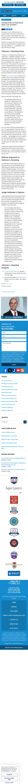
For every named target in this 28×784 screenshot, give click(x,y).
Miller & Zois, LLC (20, 643)
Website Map (14, 624)
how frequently (21, 277)
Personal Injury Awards (9, 389)
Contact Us (14, 619)
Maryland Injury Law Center (9, 436)
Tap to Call (8, 4)
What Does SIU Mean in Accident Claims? (13, 469)
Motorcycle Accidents (8, 395)
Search (25, 421)
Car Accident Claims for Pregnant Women (13, 458)
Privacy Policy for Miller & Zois (14, 615)
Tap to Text (20, 4)
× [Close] (17, 766)
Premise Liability (7, 407)
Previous (4, 291)
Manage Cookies (9, 782)
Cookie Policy (17, 596)
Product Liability (7, 410)
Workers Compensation (9, 401)
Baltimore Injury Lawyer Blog (9, 439)
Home (4, 15)
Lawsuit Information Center (9, 443)
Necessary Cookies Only (9, 778)
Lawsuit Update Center (7, 432)
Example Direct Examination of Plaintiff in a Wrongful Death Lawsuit (13, 463)
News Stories (6, 392)
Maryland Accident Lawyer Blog (14, 11)
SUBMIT (14, 364)
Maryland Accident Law (9, 383)
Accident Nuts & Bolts (9, 398)
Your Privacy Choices (8, 596)
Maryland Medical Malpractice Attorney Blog (12, 447)
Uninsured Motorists (8, 404)
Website (14, 606)
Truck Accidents (7, 386)
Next (14, 291)
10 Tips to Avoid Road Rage (11, 271)
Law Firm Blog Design (13, 647)
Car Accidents (9, 283)
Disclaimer (14, 611)
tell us (13, 45)
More (23, 15)
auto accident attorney (12, 75)
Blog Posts (14, 628)
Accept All (9, 774)
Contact (14, 15)
